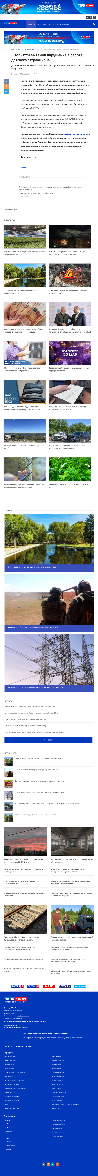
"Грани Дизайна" (10, 1043)
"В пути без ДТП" (58, 1087)
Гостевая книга (57, 1115)
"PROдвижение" (57, 1043)
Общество (25, 167)
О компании (65, 24)
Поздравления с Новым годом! (15, 1075)
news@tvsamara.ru (23, 1002)
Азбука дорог (56, 1051)
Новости (31, 24)
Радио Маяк (10, 1128)
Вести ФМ (9, 1136)
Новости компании (58, 1111)
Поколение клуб (10, 1079)
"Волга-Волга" (56, 1075)
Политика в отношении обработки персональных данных (46, 1020)
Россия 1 (8, 1110)
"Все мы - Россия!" (58, 1047)
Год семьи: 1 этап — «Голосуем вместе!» (65, 1091)
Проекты (19, 1033)
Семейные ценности (12, 1083)
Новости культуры (58, 1059)
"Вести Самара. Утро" (12, 1095)
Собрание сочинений (12, 1087)
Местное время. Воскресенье (15, 1067)
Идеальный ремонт (58, 1083)
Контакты (55, 1119)
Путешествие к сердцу (59, 1079)
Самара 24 (9, 1118)
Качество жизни (57, 1071)
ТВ (49, 24)
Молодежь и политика (12, 1071)
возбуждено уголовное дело (78, 134)
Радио (55, 24)
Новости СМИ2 (10, 210)
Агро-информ (56, 1055)
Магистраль (9, 1063)
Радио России (10, 1132)
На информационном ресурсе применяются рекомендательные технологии (53, 1024)
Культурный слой (58, 1063)
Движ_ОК (55, 1095)
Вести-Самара (9, 1051)
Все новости (49, 727)
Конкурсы (41, 24)
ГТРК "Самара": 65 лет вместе (15, 1059)
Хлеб (6, 1091)
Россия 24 (9, 1114)
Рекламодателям (57, 1123)
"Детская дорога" (10, 1047)
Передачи (8, 1039)
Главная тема (9, 1055)
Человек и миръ (57, 1067)
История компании (58, 1107)
